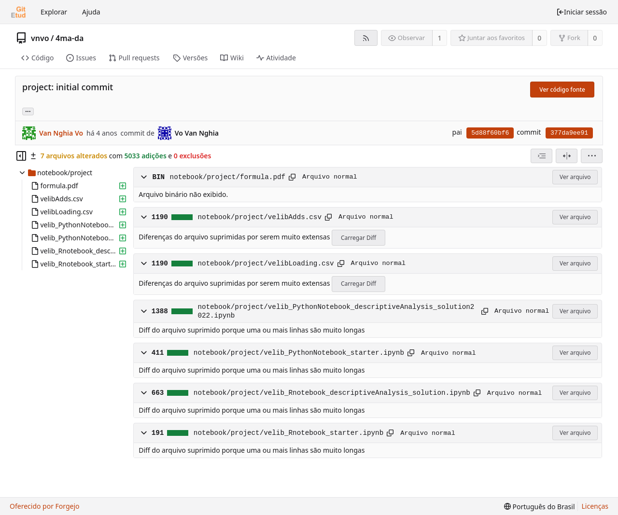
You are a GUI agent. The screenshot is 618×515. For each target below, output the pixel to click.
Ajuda (91, 11)
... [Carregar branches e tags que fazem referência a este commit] (28, 111)
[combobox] (541, 156)
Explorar (54, 11)
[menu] (592, 156)
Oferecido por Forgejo (45, 506)
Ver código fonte (562, 89)
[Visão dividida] (566, 156)
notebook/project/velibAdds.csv (259, 217)
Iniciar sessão (581, 11)
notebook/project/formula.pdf (227, 177)
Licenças (595, 506)
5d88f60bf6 (490, 133)
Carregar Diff (358, 238)
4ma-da (70, 38)
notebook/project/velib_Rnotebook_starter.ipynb (288, 433)
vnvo (40, 38)
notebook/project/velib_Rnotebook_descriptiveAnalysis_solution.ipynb (332, 393)
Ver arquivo (575, 177)
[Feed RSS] (365, 38)
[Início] (18, 12)
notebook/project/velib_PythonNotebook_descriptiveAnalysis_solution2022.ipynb (335, 311)
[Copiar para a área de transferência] (292, 177)
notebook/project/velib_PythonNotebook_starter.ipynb (299, 353)
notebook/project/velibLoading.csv (265, 263)
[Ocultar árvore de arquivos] (21, 156)
